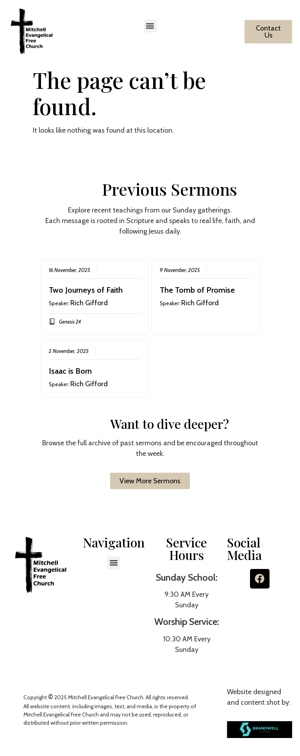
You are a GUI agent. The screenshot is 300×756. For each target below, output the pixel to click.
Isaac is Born (70, 371)
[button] (150, 26)
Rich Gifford (89, 303)
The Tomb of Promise (197, 290)
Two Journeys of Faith (86, 290)
